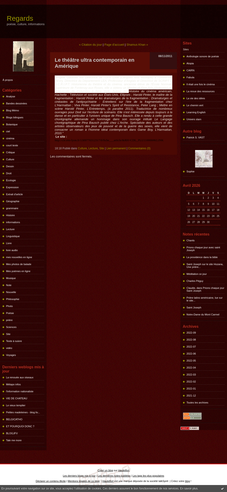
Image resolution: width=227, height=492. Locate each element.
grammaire (12, 208)
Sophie (190, 171)
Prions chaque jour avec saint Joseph (203, 249)
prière (9, 320)
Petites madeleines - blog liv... (23, 412)
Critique (10, 152)
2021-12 (191, 395)
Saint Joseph (193, 307)
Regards (20, 18)
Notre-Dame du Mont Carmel (202, 314)
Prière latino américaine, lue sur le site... (204, 299)
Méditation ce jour (196, 274)
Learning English (196, 112)
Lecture (10, 229)
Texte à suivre (14, 341)
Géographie (13, 201)
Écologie (11, 180)
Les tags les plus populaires (148, 475)
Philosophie (12, 299)
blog (187, 481)
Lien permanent (116, 148)
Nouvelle (11, 292)
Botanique (12, 124)
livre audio (12, 250)
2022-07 (191, 346)
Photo (9, 306)
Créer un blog (105, 470)
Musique (11, 278)
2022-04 (191, 367)
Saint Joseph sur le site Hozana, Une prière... (204, 265)
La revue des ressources (200, 91)
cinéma (10, 138)
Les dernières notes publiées (114, 475)
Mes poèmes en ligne (18, 271)
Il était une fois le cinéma (200, 84)
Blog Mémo (12, 110)
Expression (12, 187)
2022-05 (191, 360)
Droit (8, 173)
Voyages (11, 355)
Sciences (11, 327)
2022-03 (191, 374)
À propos (8, 80)
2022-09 (191, 332)
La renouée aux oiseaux (19, 377)
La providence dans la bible (202, 257)
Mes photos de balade (18, 264)
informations (13, 222)
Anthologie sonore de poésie (202, 56)
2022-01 (191, 388)
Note (8, 285)
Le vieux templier (15, 405)
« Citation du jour (90, 44)
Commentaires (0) (139, 148)
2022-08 (191, 339)
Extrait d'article (14, 194)
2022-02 (191, 381)
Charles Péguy (194, 281)
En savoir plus (188, 488)
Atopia (190, 63)
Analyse (10, 96)
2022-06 (191, 353)
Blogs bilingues (14, 117)
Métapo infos (13, 384)
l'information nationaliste (20, 391)
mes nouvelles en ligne (19, 257)
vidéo (9, 348)
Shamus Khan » (137, 44)
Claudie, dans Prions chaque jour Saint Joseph (205, 289)
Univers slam (193, 119)
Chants (190, 240)
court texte (12, 145)
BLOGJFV (12, 433)
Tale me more (14, 440)
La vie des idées (195, 98)
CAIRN (190, 70)
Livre (9, 243)
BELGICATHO (14, 419)
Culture (10, 159)
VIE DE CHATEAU (16, 398)
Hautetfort (123, 470)
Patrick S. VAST (195, 137)
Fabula (190, 77)
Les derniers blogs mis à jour (79, 475)
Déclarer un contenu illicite (51, 481)
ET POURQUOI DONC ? (20, 426)
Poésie (10, 313)
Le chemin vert (194, 105)
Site (8, 334)
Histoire (10, 215)
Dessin (10, 166)
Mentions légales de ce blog (83, 481)
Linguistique (13, 236)
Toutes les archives (197, 402)
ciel (8, 131)
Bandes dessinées (16, 103)
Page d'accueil (114, 44)
